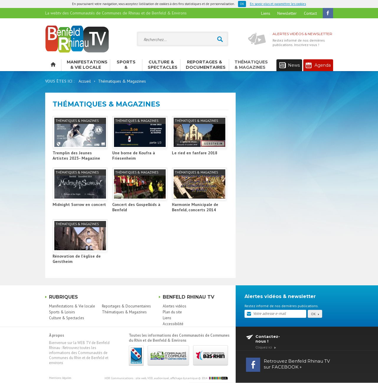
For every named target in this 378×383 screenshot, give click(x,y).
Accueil (85, 81)
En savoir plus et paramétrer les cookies (278, 4)
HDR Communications (151, 378)
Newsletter (287, 13)
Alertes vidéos (174, 306)
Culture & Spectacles (162, 64)
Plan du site (172, 312)
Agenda (318, 65)
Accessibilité (173, 323)
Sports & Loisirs (126, 65)
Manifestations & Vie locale (87, 64)
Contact (310, 13)
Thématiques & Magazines (251, 64)
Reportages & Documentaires (206, 64)
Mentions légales (60, 378)
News (289, 65)
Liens (265, 13)
